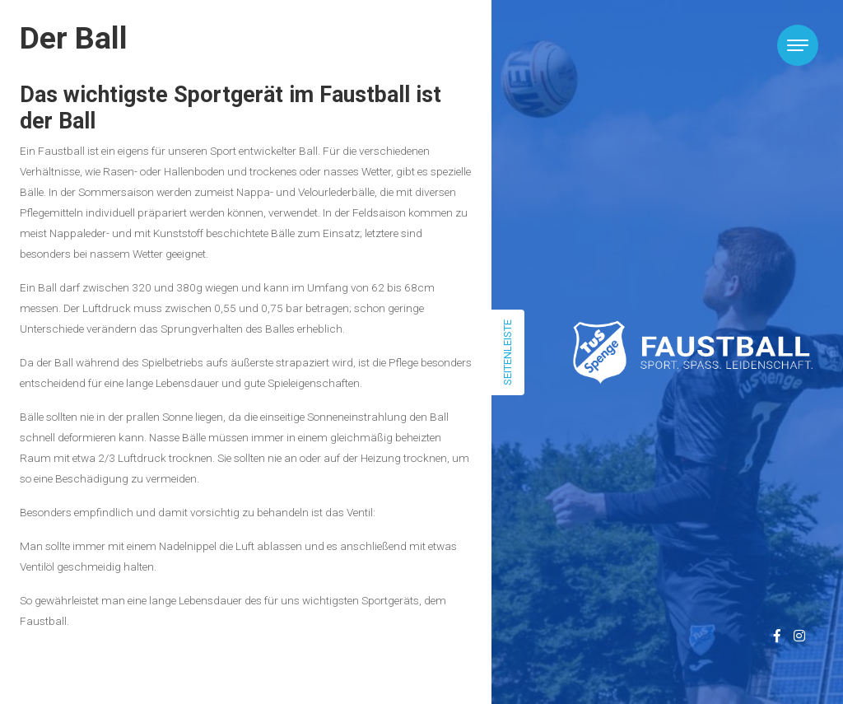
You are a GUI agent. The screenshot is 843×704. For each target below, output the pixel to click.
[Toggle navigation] (797, 45)
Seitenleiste (507, 352)
